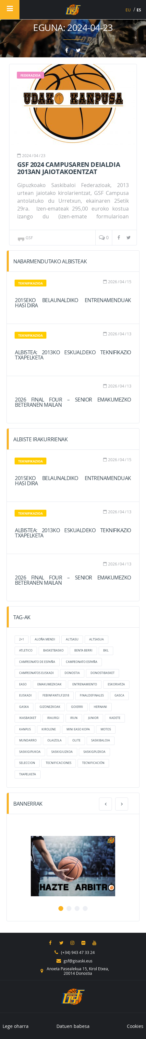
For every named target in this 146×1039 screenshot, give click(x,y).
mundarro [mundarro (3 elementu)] (28, 740)
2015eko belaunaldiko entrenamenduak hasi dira (73, 303)
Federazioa (30, 75)
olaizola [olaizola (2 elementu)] (54, 740)
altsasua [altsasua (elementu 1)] (96, 639)
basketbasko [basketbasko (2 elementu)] (53, 650)
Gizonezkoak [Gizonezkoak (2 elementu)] (50, 707)
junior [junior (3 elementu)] (93, 718)
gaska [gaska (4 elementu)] (24, 707)
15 (129, 282)
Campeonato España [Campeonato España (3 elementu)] (81, 662)
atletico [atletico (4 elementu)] (25, 650)
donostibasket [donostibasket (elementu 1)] (103, 673)
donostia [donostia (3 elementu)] (72, 673)
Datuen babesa (73, 1026)
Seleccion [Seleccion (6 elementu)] (27, 763)
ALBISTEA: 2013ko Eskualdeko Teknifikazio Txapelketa (73, 355)
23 (43, 155)
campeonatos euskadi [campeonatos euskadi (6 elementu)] (36, 673)
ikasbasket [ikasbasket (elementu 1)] (27, 718)
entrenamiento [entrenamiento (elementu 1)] (84, 684)
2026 (112, 282)
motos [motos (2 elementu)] (106, 729)
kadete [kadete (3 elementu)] (114, 718)
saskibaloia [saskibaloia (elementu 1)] (100, 740)
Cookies (135, 1026)
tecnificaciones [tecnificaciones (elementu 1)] (58, 763)
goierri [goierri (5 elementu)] (77, 707)
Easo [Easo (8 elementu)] (23, 684)
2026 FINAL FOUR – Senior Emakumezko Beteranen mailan (73, 402)
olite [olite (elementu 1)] (76, 740)
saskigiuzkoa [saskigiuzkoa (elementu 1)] (62, 752)
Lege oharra (16, 1026)
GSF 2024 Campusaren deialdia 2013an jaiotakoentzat (68, 168)
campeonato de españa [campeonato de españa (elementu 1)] (37, 662)
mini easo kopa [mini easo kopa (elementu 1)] (78, 729)
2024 (26, 155)
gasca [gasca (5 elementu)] (119, 695)
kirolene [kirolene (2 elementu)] (49, 729)
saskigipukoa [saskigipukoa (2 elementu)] (30, 752)
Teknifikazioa (30, 283)
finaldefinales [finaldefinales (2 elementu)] (92, 695)
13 (129, 334)
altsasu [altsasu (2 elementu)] (72, 639)
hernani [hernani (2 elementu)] (100, 707)
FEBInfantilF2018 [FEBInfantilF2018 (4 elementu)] (56, 695)
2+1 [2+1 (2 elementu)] (21, 639)
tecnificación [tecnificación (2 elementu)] (93, 763)
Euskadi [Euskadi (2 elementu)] (25, 695)
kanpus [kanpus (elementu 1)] (25, 729)
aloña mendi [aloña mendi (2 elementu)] (45, 639)
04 (36, 155)
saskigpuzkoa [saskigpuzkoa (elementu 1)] (94, 752)
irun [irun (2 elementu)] (74, 718)
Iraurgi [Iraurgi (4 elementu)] (53, 718)
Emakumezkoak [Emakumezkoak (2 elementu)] (49, 684)
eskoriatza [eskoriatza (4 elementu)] (116, 684)
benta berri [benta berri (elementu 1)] (83, 650)
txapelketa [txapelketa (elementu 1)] (27, 774)
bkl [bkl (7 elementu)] (106, 650)
